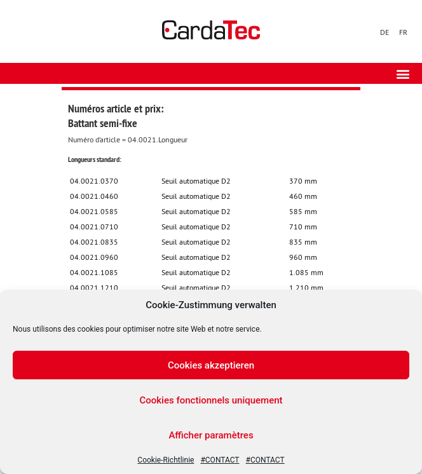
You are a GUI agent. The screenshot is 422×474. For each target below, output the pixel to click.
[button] (402, 73)
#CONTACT (219, 460)
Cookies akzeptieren (211, 365)
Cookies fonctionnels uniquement (210, 400)
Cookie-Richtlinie (165, 460)
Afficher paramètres (210, 435)
